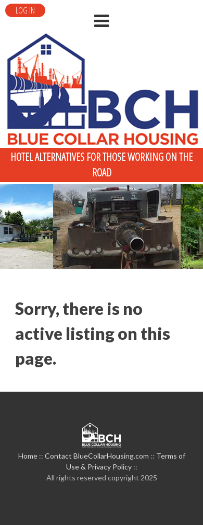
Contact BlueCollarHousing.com (97, 455)
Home (27, 455)
